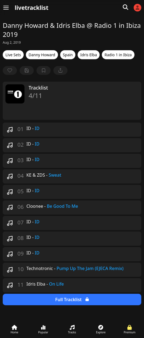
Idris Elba (88, 54)
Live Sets (13, 54)
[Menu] (6, 8)
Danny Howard (42, 54)
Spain (68, 54)
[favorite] (10, 70)
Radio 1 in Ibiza (118, 54)
